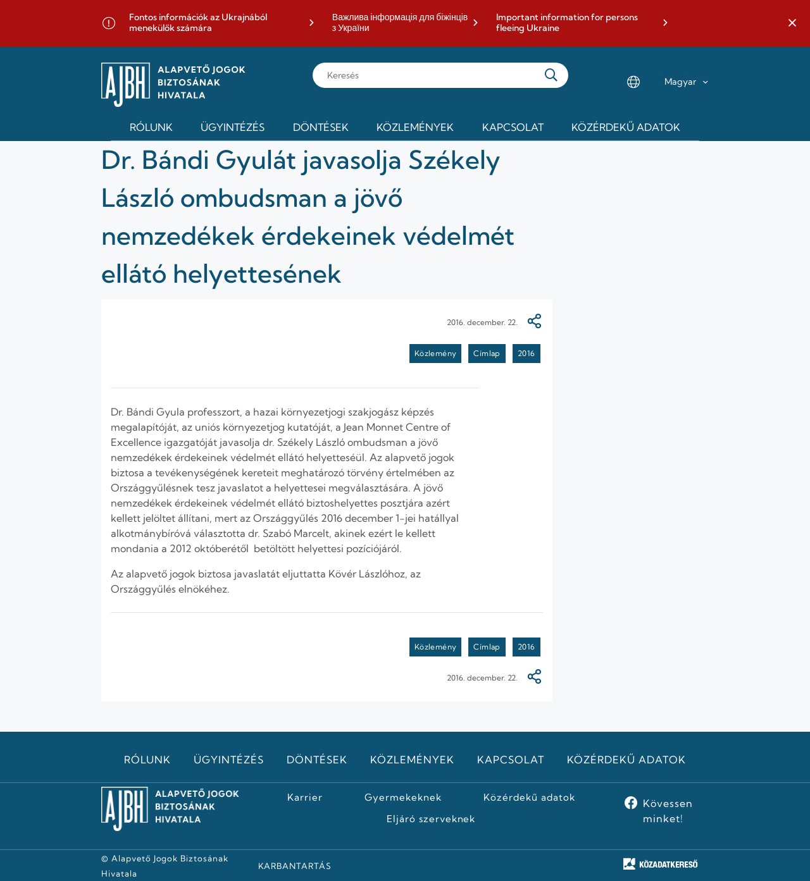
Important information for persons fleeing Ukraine (567, 23)
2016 (526, 353)
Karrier (305, 797)
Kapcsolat (510, 759)
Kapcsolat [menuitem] (513, 127)
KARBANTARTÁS (295, 866)
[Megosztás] (534, 322)
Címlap (486, 353)
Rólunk (147, 759)
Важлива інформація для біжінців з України (400, 23)
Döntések (317, 759)
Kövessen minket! (668, 811)
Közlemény (435, 353)
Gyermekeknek (403, 797)
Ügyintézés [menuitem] (233, 127)
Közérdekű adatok (626, 759)
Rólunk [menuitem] (151, 127)
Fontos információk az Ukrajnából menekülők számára (198, 23)
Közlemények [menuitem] (415, 127)
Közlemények (412, 759)
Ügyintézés (229, 759)
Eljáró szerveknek (431, 819)
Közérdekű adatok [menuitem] (625, 127)
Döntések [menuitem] (321, 127)
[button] (792, 23)
